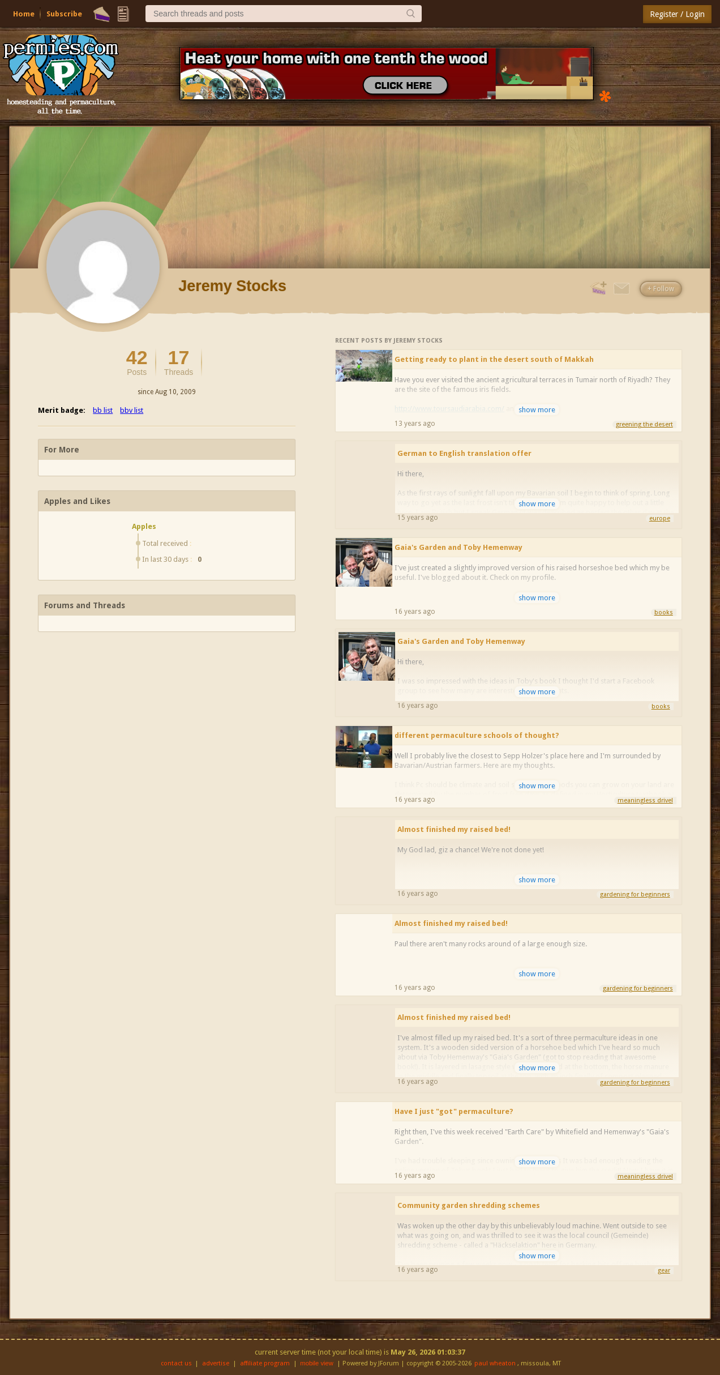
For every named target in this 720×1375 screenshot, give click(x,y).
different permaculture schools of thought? (477, 735)
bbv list (131, 410)
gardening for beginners (635, 894)
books (663, 612)
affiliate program (265, 1363)
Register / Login (677, 14)
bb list (103, 410)
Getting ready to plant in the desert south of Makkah (494, 359)
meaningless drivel (645, 800)
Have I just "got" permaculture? (454, 1111)
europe (659, 518)
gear (664, 1270)
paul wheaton (495, 1363)
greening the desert (644, 424)
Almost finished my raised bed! (454, 829)
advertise (215, 1363)
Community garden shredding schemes (468, 1205)
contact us (176, 1363)
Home (24, 14)
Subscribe (64, 14)
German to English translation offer (464, 453)
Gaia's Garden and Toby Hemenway (458, 547)
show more (536, 409)
